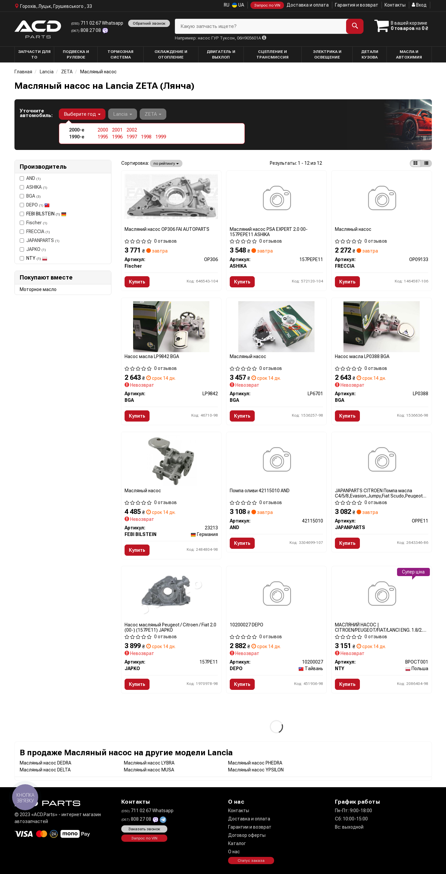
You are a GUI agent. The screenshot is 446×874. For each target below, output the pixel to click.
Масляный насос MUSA (149, 769)
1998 (146, 136)
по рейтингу (166, 163)
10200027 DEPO (246, 624)
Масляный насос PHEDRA (255, 762)
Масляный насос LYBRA (149, 762)
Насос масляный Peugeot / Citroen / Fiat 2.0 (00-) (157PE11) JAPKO (170, 627)
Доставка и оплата (308, 5)
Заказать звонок (144, 829)
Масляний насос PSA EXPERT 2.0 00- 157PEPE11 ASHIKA (269, 232)
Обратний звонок (149, 23)
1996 (117, 136)
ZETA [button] (153, 114)
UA (238, 5)
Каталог (237, 843)
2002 (132, 130)
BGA (30, 196)
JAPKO (33, 249)
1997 (132, 136)
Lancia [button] (122, 114)
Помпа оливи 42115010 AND (260, 490)
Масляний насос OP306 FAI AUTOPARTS (167, 229)
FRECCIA (35, 231)
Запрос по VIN (267, 5)
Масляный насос (353, 229)
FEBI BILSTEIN (46, 213)
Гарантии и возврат (249, 827)
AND (30, 178)
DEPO (35, 204)
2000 (103, 130)
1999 (160, 136)
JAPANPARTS (39, 240)
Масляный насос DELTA (45, 769)
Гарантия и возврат (356, 5)
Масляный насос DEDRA (45, 762)
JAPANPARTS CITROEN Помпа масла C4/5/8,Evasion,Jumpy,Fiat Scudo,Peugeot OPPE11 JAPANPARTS (379, 493)
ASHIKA (33, 187)
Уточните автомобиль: (36, 113)
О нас (234, 851)
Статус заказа (251, 860)
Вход (419, 5)
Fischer (33, 222)
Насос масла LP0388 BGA (362, 356)
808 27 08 (86, 30)
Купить (137, 281)
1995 (103, 136)
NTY (36, 258)
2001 (117, 130)
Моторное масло (38, 289)
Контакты (395, 5)
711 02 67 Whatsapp (97, 23)
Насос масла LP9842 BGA (152, 356)
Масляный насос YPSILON (256, 769)
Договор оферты (247, 835)
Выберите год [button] (82, 114)
